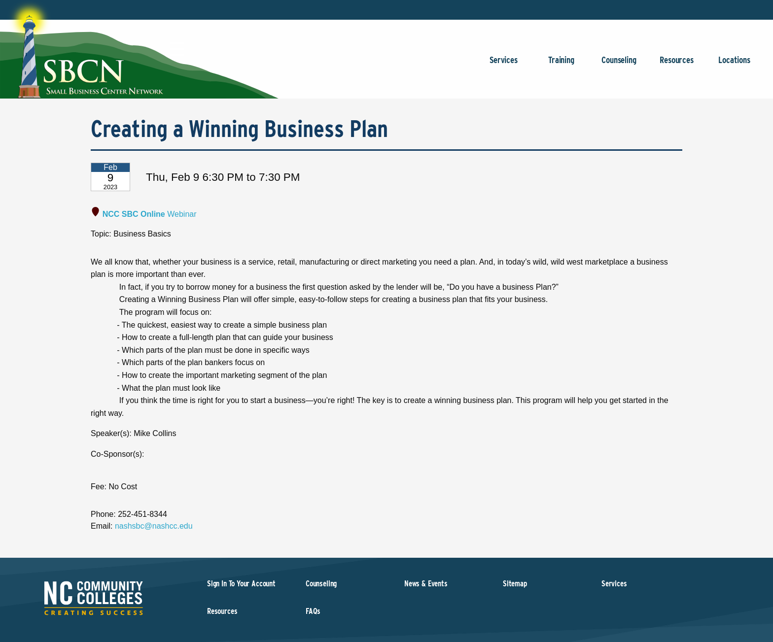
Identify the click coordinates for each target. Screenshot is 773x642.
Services (503, 65)
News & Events (426, 583)
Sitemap (515, 583)
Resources (677, 65)
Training (561, 65)
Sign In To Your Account (241, 583)
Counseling (619, 65)
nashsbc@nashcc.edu (154, 526)
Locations (734, 65)
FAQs (313, 611)
